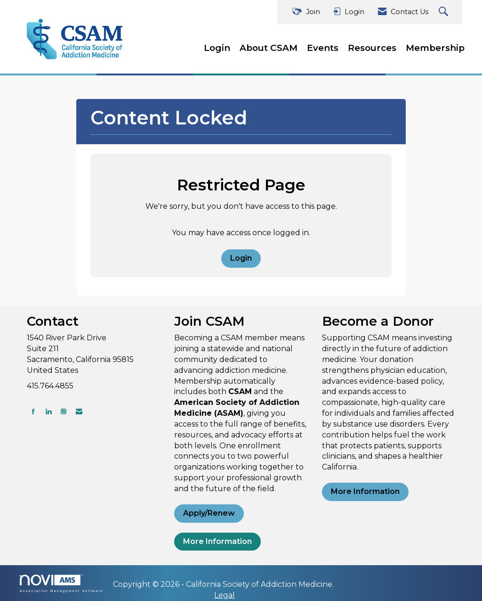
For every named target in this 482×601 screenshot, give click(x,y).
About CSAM (268, 47)
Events (322, 47)
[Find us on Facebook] (33, 411)
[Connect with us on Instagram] (63, 411)
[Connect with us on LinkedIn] (48, 411)
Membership (435, 47)
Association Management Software (62, 583)
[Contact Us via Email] (79, 411)
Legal (224, 595)
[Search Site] (444, 12)
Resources (372, 47)
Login (217, 47)
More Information (217, 541)
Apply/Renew (209, 513)
